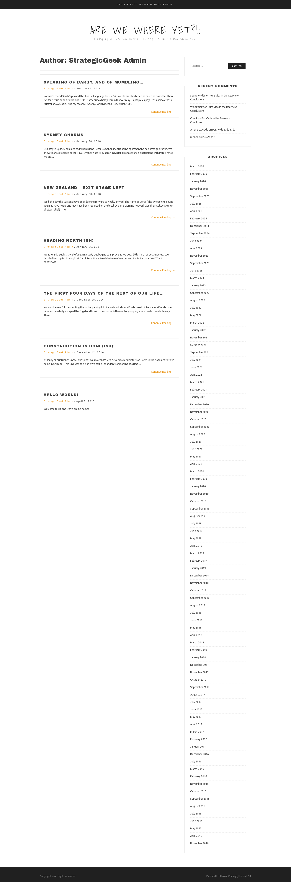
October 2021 (198, 344)
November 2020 (199, 411)
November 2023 (199, 255)
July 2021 (196, 359)
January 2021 (198, 397)
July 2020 (196, 441)
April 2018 (196, 635)
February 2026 (198, 173)
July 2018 (196, 612)
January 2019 (198, 568)
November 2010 (199, 843)
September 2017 (200, 687)
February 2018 (198, 649)
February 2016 (198, 776)
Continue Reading (163, 111)
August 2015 (197, 806)
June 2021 (196, 367)
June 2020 (196, 449)
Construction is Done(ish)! (79, 345)
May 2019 (196, 538)
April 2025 (196, 211)
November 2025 (199, 188)
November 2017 (199, 672)
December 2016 (199, 754)
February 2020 (198, 478)
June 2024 (196, 240)
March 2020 (197, 471)
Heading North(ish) (69, 240)
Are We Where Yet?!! (145, 30)
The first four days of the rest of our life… (104, 293)
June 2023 (196, 270)
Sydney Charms (64, 135)
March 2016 (197, 768)
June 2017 (196, 709)
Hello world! (61, 394)
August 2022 (197, 300)
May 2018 (196, 627)
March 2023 (197, 278)
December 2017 (199, 664)
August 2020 (197, 434)
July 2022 (196, 307)
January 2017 (198, 746)
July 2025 (196, 203)
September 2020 (200, 426)
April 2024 (196, 248)
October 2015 (198, 791)
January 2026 (198, 181)
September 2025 (200, 196)
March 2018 (197, 642)
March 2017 (197, 731)
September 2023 (200, 263)
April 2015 (196, 835)
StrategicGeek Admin (58, 88)
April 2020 (196, 463)
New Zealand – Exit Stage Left (84, 187)
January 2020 (198, 486)
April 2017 (196, 724)
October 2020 (198, 419)
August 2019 (197, 516)
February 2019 (198, 560)
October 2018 (198, 590)
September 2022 (200, 292)
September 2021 (200, 352)
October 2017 (198, 679)
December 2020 (199, 404)
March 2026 (197, 166)
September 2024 (200, 233)
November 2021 (199, 337)
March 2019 (197, 553)
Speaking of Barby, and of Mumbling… (94, 82)
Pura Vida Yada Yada (223, 129)
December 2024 (199, 225)
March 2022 (197, 322)
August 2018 (197, 605)
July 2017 (196, 702)
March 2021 (197, 382)
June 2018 (196, 620)
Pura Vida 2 (208, 137)
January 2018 (198, 657)
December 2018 (199, 575)
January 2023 (198, 285)
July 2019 (196, 523)
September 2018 (200, 597)
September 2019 (200, 508)
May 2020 (196, 456)
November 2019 (199, 493)
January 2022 (198, 330)
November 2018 (199, 582)
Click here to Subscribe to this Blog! (146, 4)
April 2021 (196, 374)
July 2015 (196, 813)
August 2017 (197, 694)
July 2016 (196, 761)
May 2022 (196, 315)
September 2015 (200, 798)
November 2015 (199, 783)
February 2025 (198, 218)
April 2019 (196, 545)
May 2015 (196, 828)
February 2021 (198, 389)
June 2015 (196, 821)
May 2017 (196, 716)
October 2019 (198, 501)
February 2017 (198, 739)
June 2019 (196, 530)
